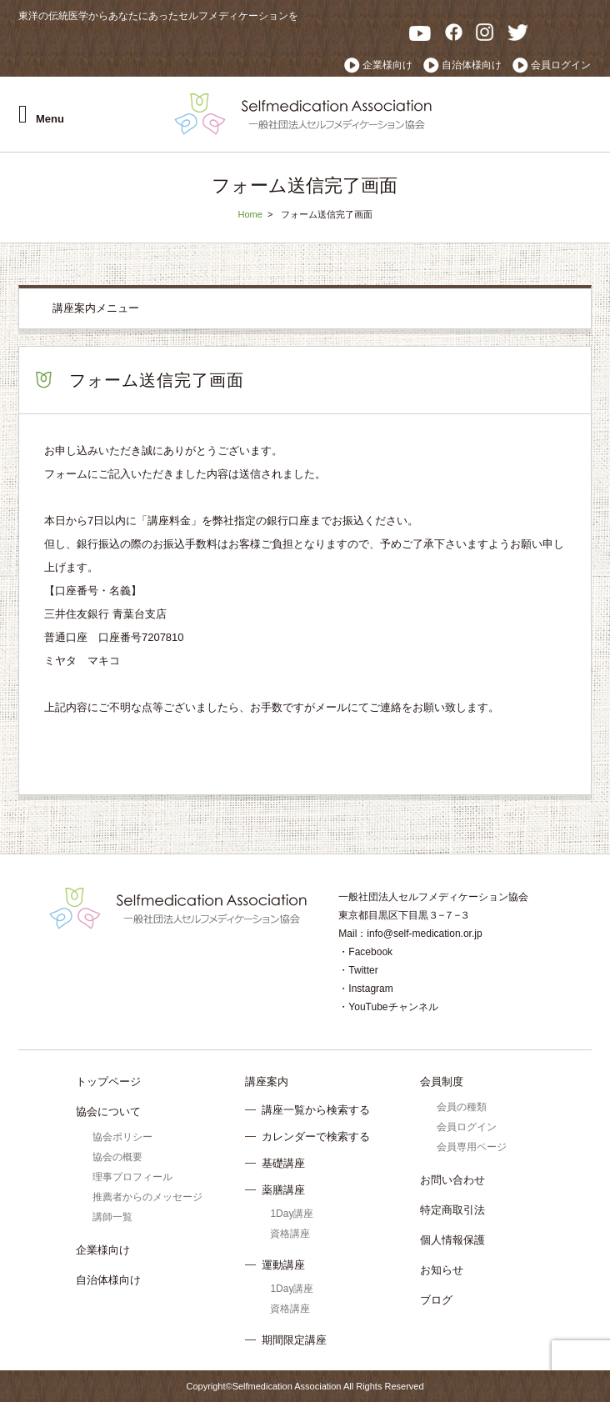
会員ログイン (561, 65)
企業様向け (387, 65)
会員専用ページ (472, 1147)
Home (250, 214)
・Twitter (358, 970)
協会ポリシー (122, 1137)
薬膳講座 (283, 1190)
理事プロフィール (132, 1177)
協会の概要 (117, 1157)
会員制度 (441, 1081)
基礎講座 (283, 1163)
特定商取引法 (452, 1210)
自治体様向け (472, 65)
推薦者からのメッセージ (147, 1197)
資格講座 (290, 1233)
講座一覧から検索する (316, 1110)
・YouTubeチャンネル (388, 1007)
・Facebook (365, 952)
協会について (108, 1111)
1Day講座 (291, 1213)
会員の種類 (462, 1107)
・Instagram (365, 988)
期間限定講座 (294, 1340)
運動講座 (283, 1265)
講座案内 (266, 1081)
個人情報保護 (452, 1240)
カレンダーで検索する (316, 1136)
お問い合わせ (452, 1180)
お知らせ (441, 1270)
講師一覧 (112, 1217)
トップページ (108, 1081)
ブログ (436, 1300)
